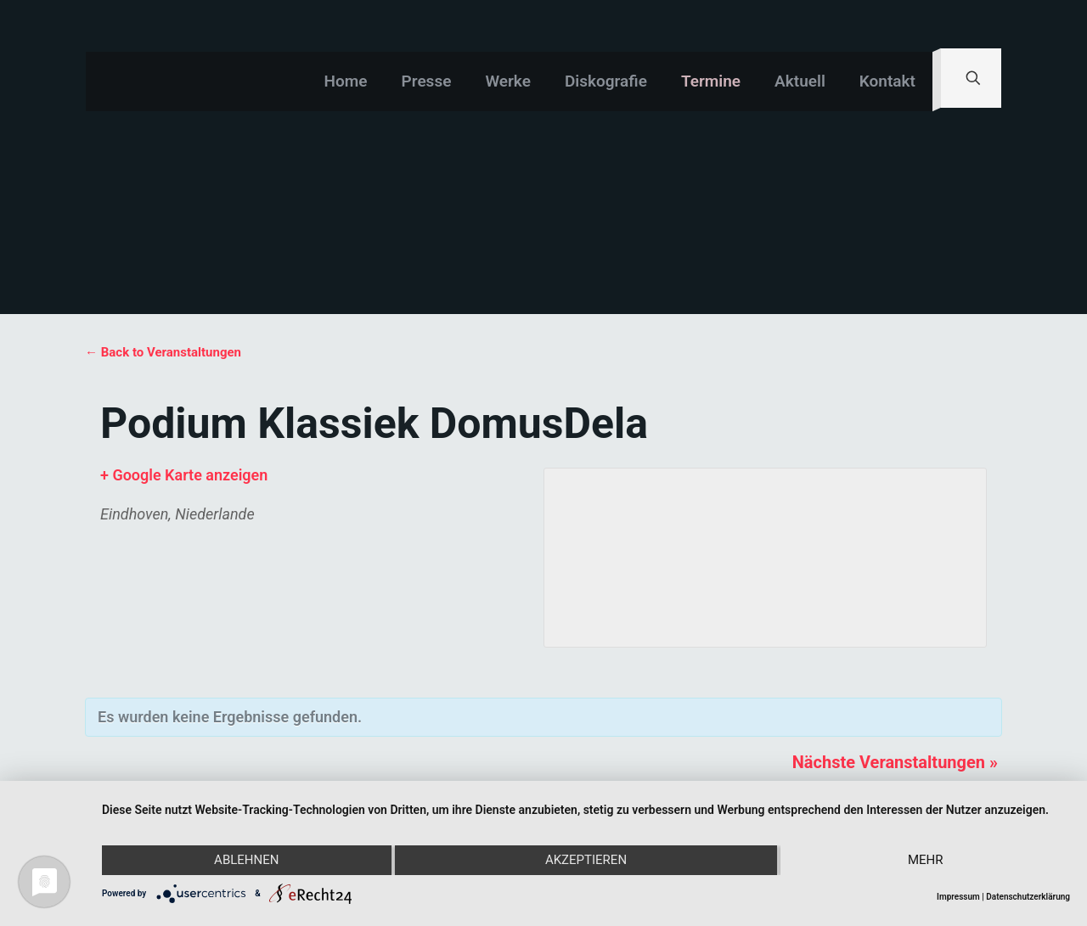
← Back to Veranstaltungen (163, 352)
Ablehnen (246, 860)
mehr (925, 860)
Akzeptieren (586, 860)
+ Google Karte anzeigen (184, 475)
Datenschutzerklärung (1028, 896)
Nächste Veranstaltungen (895, 762)
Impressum (958, 896)
